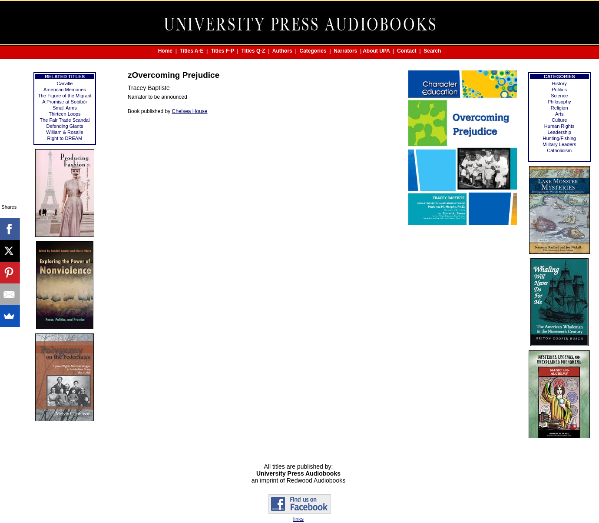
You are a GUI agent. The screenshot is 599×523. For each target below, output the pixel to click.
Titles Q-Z (253, 51)
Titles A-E (192, 51)
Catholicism (559, 150)
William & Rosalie (64, 132)
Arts (559, 114)
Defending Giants (64, 126)
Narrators (345, 51)
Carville (65, 83)
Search (432, 51)
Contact (407, 51)
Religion (559, 107)
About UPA (376, 51)
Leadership (559, 132)
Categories (313, 51)
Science (559, 95)
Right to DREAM (65, 138)
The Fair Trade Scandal (64, 120)
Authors (282, 51)
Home (165, 51)
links (298, 519)
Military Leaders (559, 144)
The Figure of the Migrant (65, 95)
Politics (559, 89)
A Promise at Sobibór (64, 101)
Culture (559, 120)
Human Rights (559, 126)
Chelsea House (189, 111)
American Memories (64, 89)
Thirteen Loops (64, 114)
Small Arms (65, 107)
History (559, 83)
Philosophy (559, 101)
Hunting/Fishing (559, 138)
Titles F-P (222, 51)
